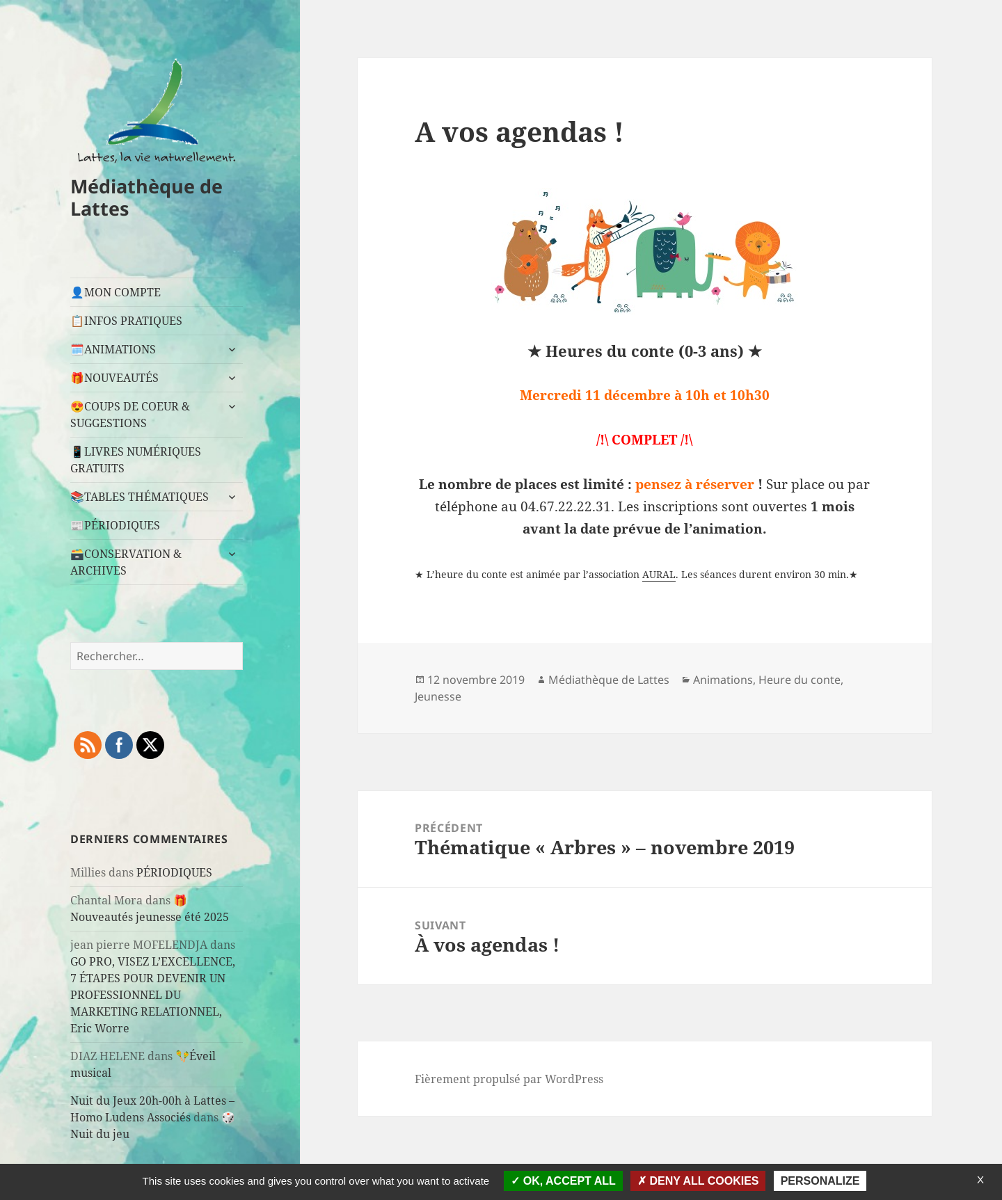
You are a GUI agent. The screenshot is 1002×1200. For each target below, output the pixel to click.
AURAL (659, 574)
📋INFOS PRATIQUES (126, 320)
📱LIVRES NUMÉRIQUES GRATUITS (135, 460)
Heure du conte (799, 679)
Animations (723, 679)
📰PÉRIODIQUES (115, 525)
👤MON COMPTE (115, 292)
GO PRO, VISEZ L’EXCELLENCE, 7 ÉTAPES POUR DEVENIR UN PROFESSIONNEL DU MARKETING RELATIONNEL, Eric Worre (152, 995)
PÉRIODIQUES (174, 872)
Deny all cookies (698, 1181)
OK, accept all (563, 1181)
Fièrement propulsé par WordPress (509, 1079)
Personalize (820, 1181)
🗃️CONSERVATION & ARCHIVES (126, 562)
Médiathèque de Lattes (146, 197)
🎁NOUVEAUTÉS (114, 377)
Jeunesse (438, 696)
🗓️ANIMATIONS (113, 349)
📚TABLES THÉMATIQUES (139, 496)
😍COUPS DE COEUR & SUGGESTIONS (130, 415)
